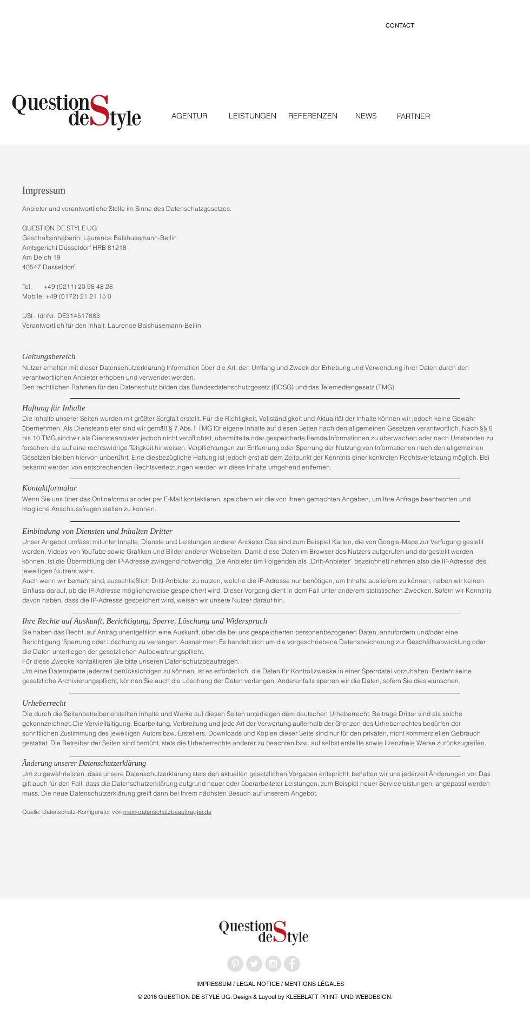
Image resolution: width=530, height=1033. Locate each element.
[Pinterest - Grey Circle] (235, 964)
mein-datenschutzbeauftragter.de (167, 812)
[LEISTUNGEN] (252, 116)
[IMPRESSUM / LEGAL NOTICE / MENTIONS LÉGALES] (269, 984)
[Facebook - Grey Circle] (292, 964)
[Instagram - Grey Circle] (273, 964)
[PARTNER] (413, 116)
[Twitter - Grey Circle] (254, 964)
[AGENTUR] (189, 116)
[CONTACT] (399, 26)
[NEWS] (366, 116)
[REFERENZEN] (312, 116)
